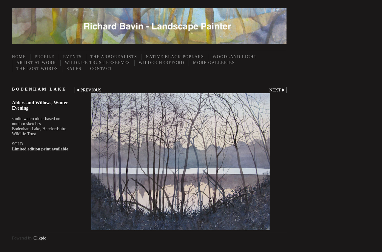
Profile (45, 57)
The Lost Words (37, 68)
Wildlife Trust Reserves (97, 62)
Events (72, 57)
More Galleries (214, 62)
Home (19, 57)
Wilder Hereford (161, 62)
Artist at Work (36, 62)
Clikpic (39, 238)
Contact (101, 68)
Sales (74, 68)
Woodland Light (234, 57)
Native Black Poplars (175, 57)
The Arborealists (113, 57)
